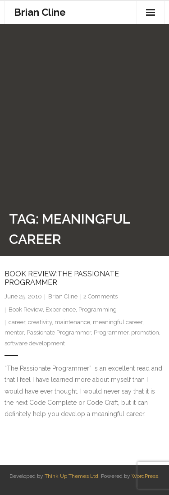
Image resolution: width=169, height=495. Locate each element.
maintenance (72, 322)
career (17, 322)
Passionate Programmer (59, 332)
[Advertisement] (84, 119)
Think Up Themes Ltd (71, 476)
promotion (145, 332)
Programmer (111, 332)
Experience (61, 309)
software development (35, 343)
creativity (40, 322)
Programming (97, 309)
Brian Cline (63, 296)
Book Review (26, 309)
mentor (14, 332)
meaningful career (117, 322)
